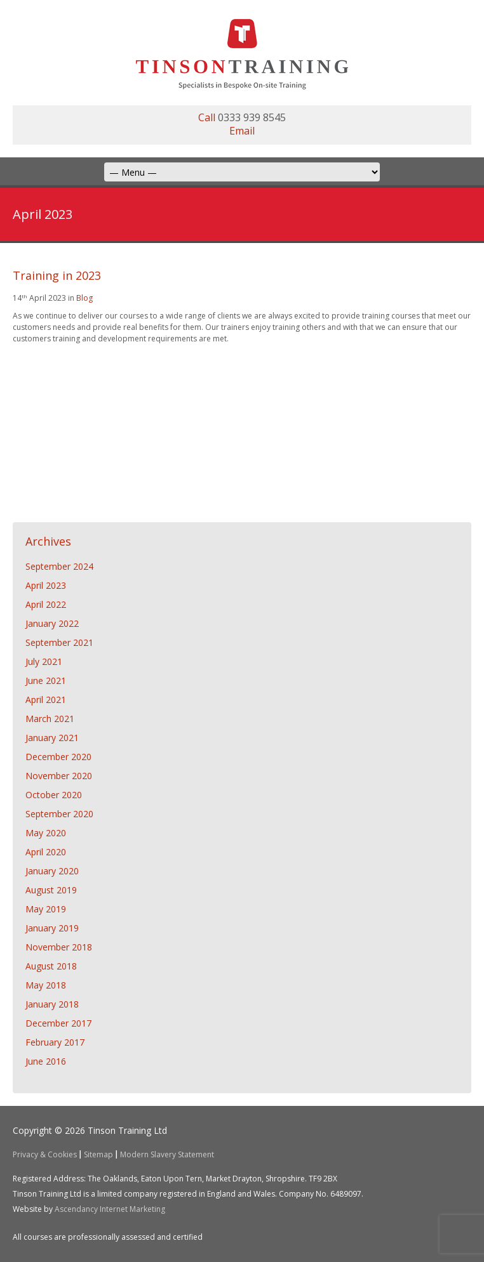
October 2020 (53, 795)
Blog (84, 297)
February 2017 (54, 1042)
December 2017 (58, 1023)
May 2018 (45, 985)
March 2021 (49, 719)
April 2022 (45, 604)
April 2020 (45, 852)
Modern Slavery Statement (167, 1154)
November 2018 (58, 947)
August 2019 (51, 890)
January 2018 (52, 1004)
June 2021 (45, 680)
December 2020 (58, 757)
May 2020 (45, 833)
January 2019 (52, 928)
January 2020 (52, 871)
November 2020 (58, 776)
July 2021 (43, 661)
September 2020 (59, 814)
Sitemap (98, 1154)
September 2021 (59, 642)
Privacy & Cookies (45, 1154)
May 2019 (45, 909)
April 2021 (45, 699)
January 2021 (52, 738)
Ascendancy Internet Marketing (110, 1209)
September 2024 (59, 566)
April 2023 (45, 585)
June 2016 (45, 1061)
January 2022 (52, 623)
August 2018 (51, 966)
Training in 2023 (57, 275)
